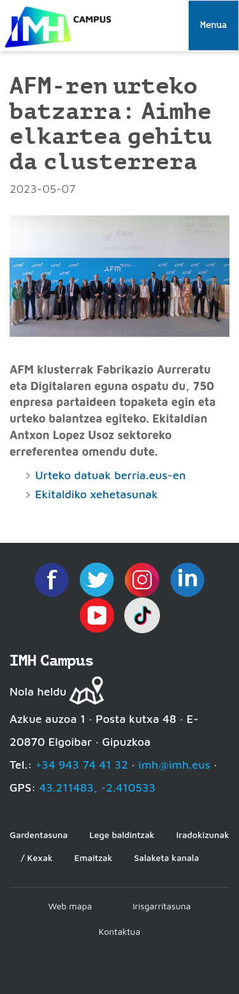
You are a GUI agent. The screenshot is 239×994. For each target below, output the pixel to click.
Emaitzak (94, 857)
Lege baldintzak (121, 834)
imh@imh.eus (174, 764)
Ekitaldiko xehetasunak (96, 494)
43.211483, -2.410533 (97, 787)
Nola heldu (38, 691)
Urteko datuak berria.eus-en (110, 475)
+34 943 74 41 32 (81, 764)
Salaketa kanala (166, 857)
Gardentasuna (39, 834)
